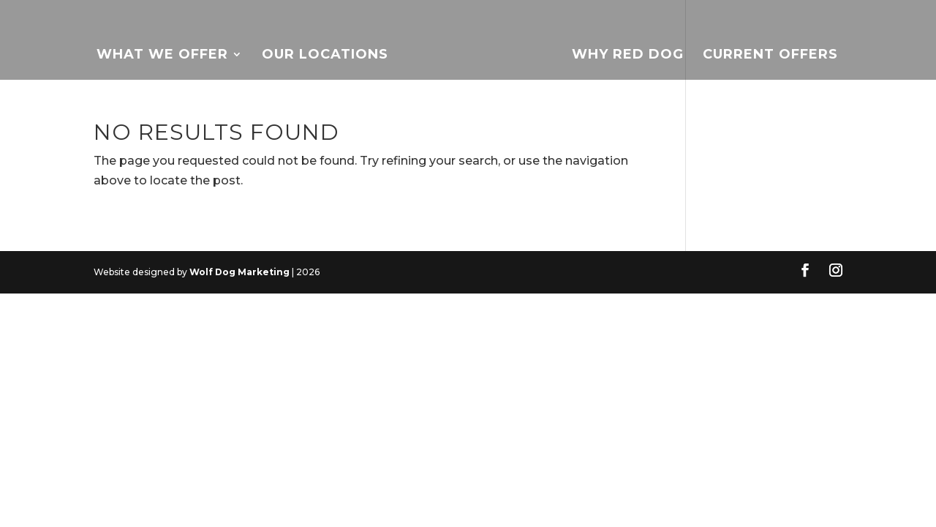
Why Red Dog (628, 55)
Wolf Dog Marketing (239, 271)
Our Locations (325, 55)
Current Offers (770, 55)
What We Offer (162, 55)
